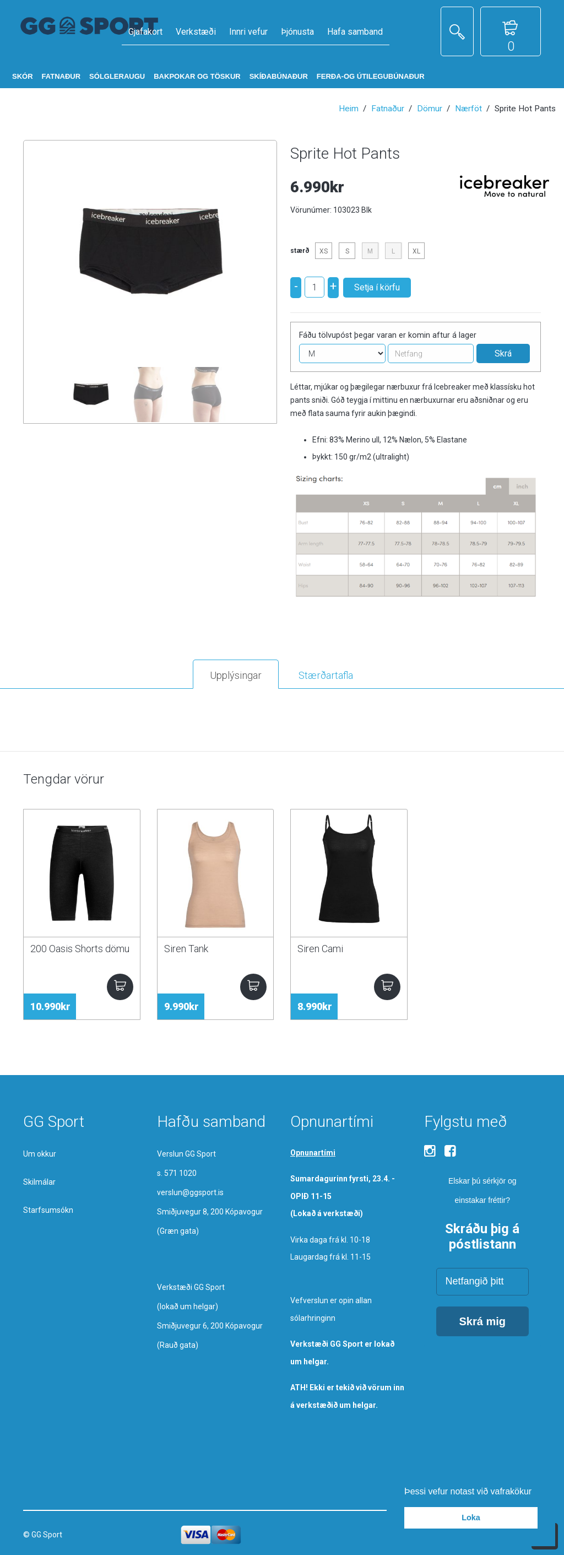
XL (416, 251)
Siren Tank (186, 948)
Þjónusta (297, 31)
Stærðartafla (326, 675)
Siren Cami (320, 948)
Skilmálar (39, 1182)
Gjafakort (145, 31)
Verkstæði (196, 31)
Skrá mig (482, 1321)
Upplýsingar (236, 675)
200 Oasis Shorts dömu (79, 948)
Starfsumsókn (48, 1210)
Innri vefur (248, 31)
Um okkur (39, 1153)
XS (323, 251)
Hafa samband (355, 31)
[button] (536, 1492)
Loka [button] (471, 1517)
